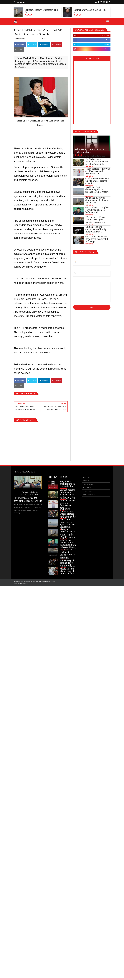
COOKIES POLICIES (89, 495)
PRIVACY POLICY (88, 491)
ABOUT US (86, 477)
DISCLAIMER (86, 488)
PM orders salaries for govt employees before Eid (28, 499)
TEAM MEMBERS (88, 484)
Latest (44, 38)
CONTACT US (87, 481)
